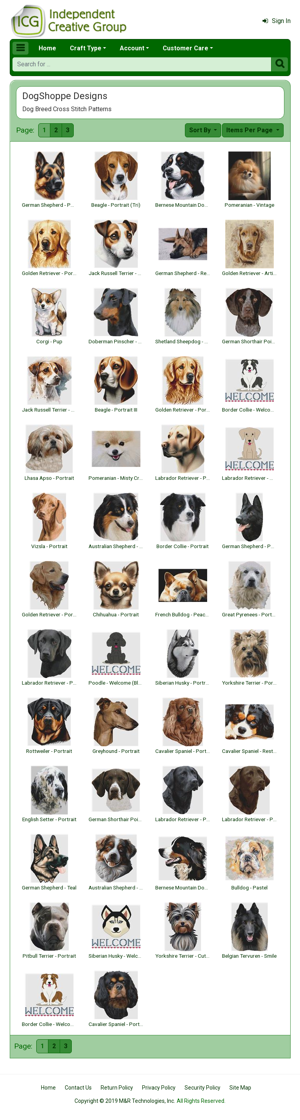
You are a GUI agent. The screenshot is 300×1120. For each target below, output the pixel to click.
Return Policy (117, 1088)
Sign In (277, 21)
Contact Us (78, 1088)
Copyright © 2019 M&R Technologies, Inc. (125, 1101)
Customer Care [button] (185, 48)
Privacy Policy (159, 1088)
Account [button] (132, 48)
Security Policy (202, 1088)
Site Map (240, 1088)
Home (47, 48)
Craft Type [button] (85, 48)
